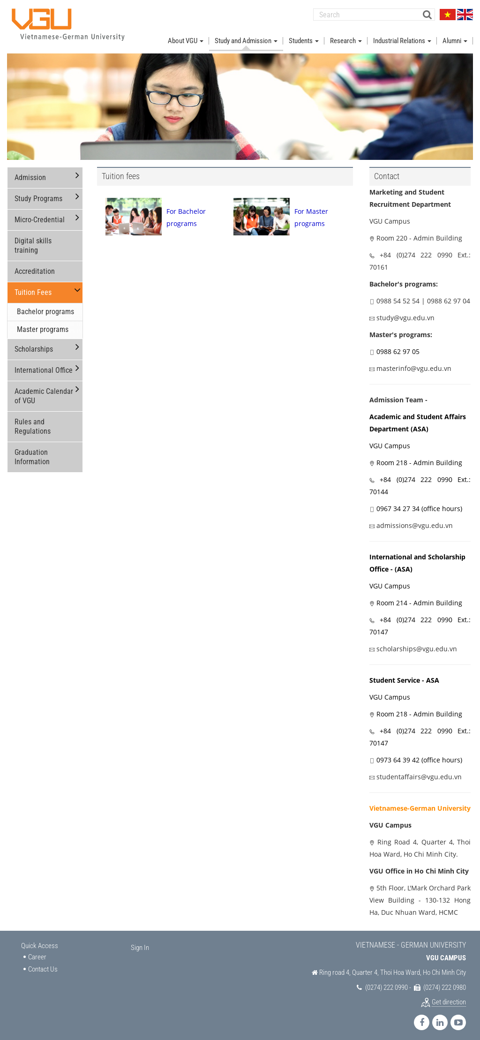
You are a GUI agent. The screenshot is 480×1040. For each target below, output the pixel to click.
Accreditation (35, 267)
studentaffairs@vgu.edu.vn (419, 772)
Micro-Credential (40, 215)
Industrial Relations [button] (402, 36)
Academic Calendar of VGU (44, 392)
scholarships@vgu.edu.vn (416, 644)
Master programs (42, 325)
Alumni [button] (454, 36)
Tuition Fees (33, 288)
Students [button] (304, 36)
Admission (30, 173)
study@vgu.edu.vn (405, 313)
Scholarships (34, 344)
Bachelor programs (45, 307)
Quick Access (39, 941)
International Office (44, 366)
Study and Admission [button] (246, 36)
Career (37, 953)
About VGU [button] (185, 36)
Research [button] (346, 36)
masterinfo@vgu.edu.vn (413, 364)
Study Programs (38, 194)
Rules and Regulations (33, 422)
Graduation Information (32, 453)
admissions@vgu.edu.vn (414, 521)
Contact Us (43, 965)
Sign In (140, 943)
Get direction (449, 998)
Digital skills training (33, 241)
